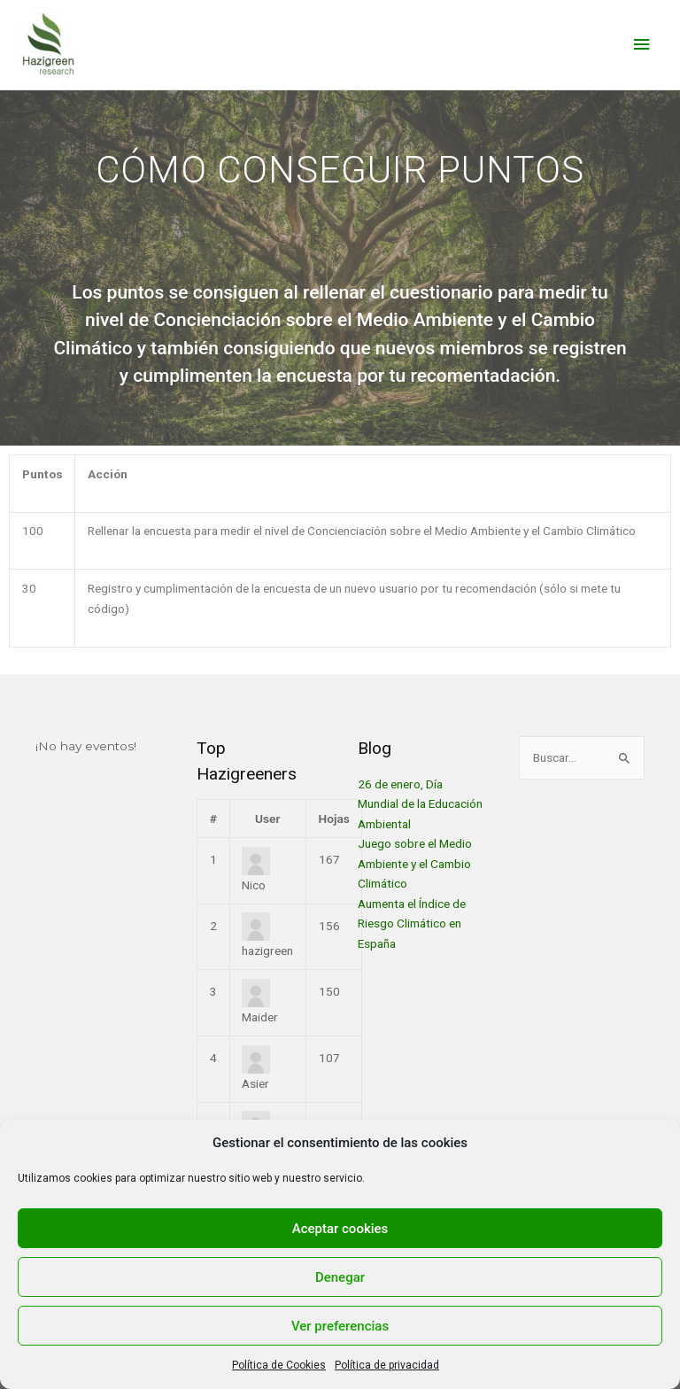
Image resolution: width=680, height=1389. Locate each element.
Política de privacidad (387, 1365)
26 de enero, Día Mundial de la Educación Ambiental (420, 804)
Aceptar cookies (340, 1229)
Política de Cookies (279, 1365)
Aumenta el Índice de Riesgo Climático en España (412, 923)
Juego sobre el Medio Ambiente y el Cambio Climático (415, 863)
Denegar (340, 1277)
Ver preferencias (340, 1326)
